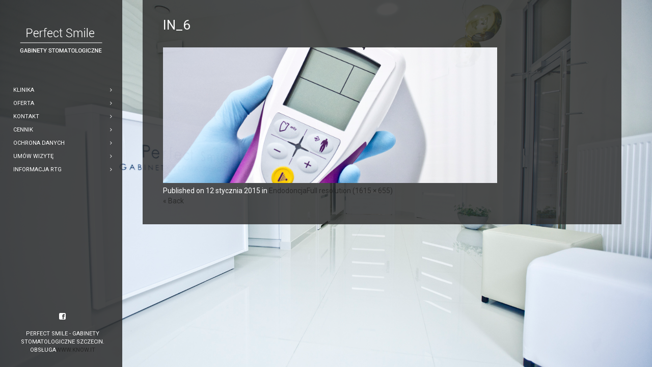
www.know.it (75, 350)
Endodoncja (288, 191)
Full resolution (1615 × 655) (350, 191)
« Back (173, 201)
